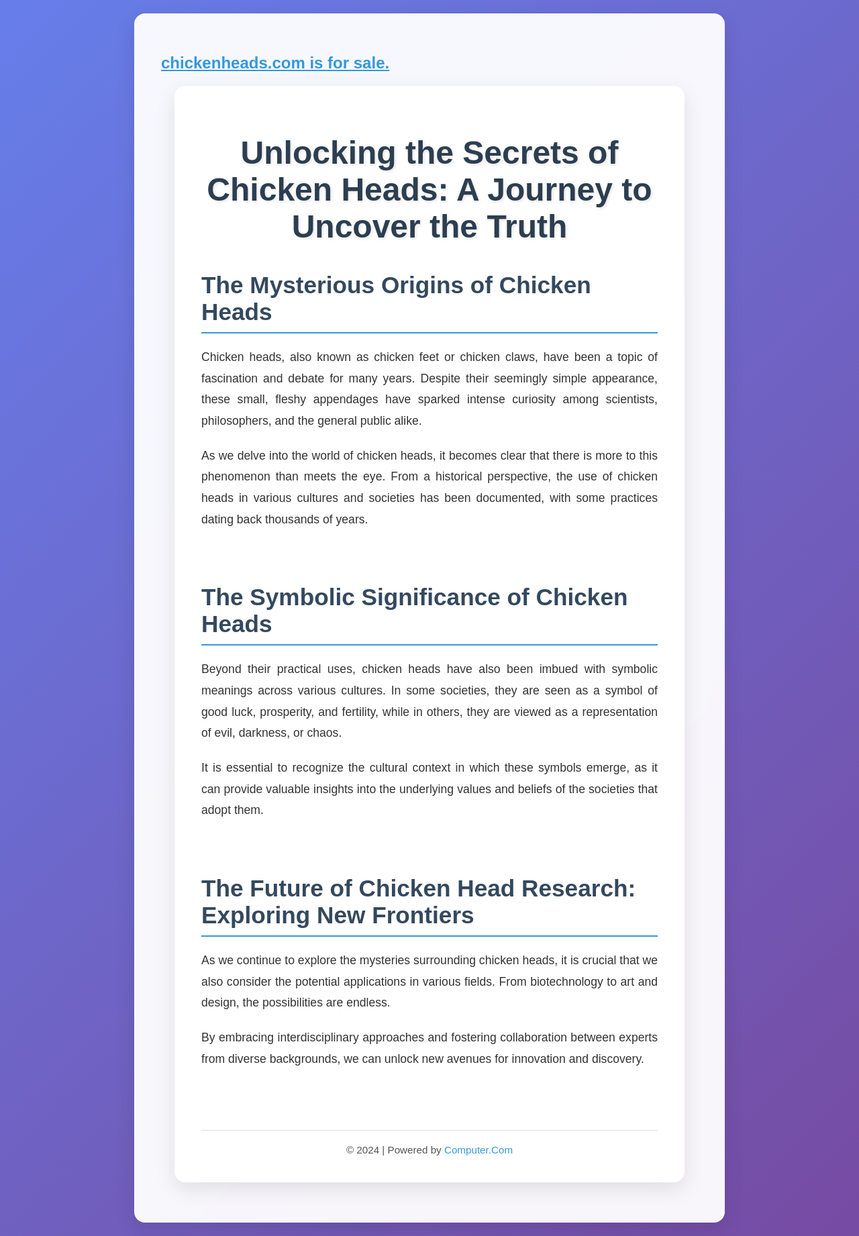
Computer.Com (478, 1149)
